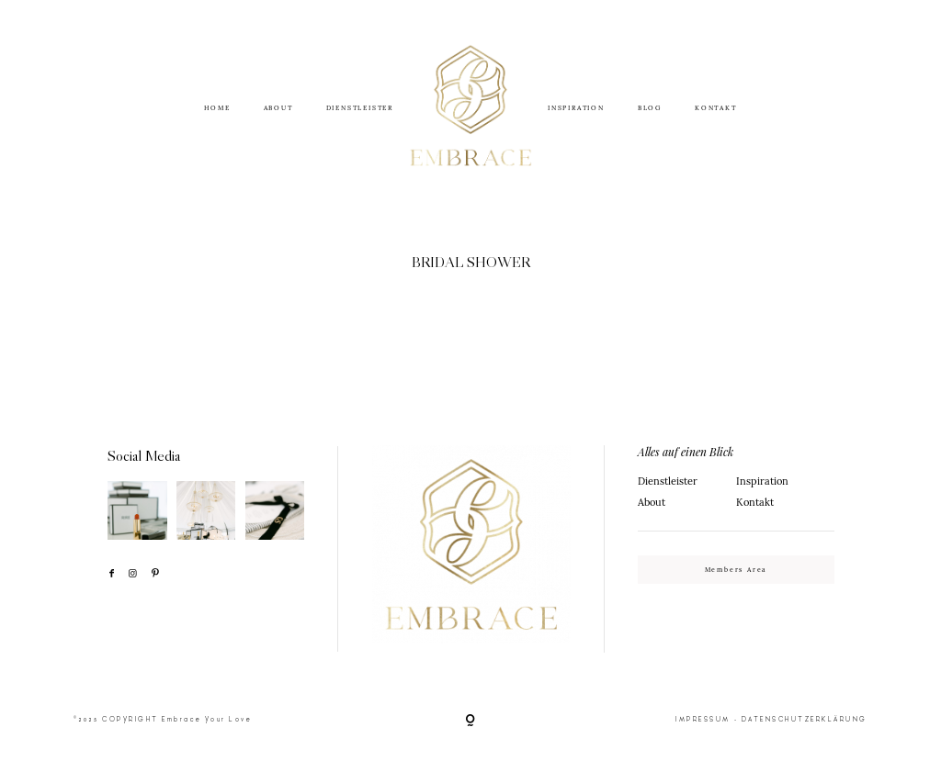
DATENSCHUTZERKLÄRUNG (804, 719)
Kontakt (755, 502)
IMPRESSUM (703, 719)
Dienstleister (667, 481)
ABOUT (278, 108)
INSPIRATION (576, 108)
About (651, 502)
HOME (217, 108)
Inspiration (762, 481)
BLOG (650, 108)
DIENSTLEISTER (359, 108)
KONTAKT (716, 108)
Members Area (736, 569)
